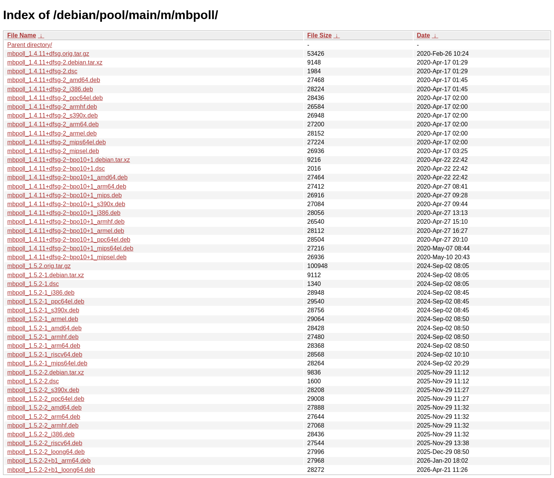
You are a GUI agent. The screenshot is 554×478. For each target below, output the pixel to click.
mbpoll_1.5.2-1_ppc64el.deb (45, 301)
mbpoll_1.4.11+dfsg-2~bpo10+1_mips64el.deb (70, 248)
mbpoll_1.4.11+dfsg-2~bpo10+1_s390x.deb (66, 204)
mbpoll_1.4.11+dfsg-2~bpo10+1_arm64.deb (66, 186)
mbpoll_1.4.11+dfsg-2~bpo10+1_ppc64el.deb (68, 239)
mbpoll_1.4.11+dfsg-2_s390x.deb (52, 115)
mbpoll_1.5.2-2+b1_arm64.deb (48, 460)
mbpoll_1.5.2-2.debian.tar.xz (45, 372)
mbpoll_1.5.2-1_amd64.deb (44, 328)
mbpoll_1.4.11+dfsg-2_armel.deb (52, 133)
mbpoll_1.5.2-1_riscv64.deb (44, 354)
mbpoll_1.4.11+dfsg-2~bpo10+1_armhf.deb (65, 221)
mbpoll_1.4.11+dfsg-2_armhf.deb (52, 106)
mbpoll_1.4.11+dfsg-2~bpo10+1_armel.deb (65, 231)
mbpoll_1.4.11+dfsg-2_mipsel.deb (53, 151)
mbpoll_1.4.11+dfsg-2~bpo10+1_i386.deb (64, 213)
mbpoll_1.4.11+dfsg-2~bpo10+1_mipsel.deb (67, 257)
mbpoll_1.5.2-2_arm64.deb (43, 416)
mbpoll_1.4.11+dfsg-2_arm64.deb (53, 124)
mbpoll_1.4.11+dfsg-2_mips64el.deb (56, 142)
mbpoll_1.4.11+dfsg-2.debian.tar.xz (55, 62)
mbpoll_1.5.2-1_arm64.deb (43, 345)
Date (423, 35)
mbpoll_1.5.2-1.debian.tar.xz (45, 275)
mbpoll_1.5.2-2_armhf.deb (43, 425)
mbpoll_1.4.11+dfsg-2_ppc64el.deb (55, 98)
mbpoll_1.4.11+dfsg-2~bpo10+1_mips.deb (64, 195)
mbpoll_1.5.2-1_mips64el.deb (47, 363)
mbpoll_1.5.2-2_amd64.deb (44, 407)
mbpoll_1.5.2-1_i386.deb (40, 292)
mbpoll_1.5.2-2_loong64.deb (46, 452)
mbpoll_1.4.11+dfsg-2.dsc (42, 71)
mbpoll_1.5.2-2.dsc (33, 381)
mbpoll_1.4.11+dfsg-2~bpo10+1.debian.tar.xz (68, 160)
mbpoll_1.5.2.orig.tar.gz (39, 266)
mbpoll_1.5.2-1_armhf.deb (43, 337)
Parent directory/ (29, 45)
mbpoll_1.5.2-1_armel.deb (42, 319)
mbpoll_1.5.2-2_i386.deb (40, 434)
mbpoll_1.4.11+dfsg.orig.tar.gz (48, 53)
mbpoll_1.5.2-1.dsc (33, 284)
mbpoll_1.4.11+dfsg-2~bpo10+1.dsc (56, 168)
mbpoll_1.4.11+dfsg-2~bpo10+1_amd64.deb (67, 177)
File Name (21, 35)
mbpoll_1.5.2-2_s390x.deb (43, 390)
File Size (319, 35)
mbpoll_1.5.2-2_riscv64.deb (44, 443)
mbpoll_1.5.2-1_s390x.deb (43, 310)
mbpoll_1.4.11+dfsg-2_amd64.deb (53, 80)
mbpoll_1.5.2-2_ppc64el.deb (45, 399)
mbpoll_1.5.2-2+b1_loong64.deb (51, 470)
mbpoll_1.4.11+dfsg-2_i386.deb (50, 89)
